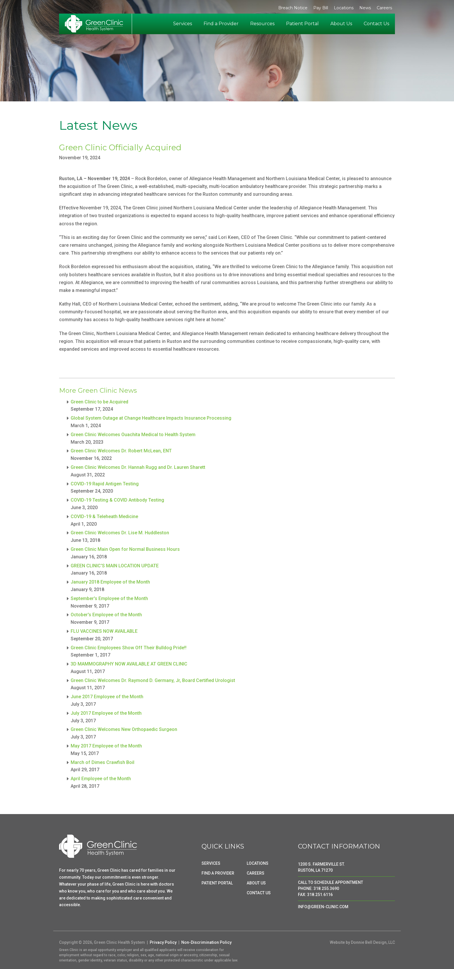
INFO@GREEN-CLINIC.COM (323, 906)
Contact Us (376, 23)
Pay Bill (320, 7)
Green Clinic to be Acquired (99, 402)
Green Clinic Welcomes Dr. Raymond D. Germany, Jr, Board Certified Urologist (153, 680)
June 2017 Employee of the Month (107, 696)
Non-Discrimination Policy (206, 942)
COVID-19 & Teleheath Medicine (104, 516)
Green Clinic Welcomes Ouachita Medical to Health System (133, 434)
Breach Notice (292, 7)
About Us (341, 23)
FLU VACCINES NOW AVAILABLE (104, 631)
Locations (344, 7)
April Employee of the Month (101, 778)
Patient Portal (302, 23)
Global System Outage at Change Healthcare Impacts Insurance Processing (151, 418)
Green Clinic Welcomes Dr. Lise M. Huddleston (120, 532)
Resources (262, 23)
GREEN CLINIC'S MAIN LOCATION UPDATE (115, 565)
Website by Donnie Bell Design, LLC (362, 942)
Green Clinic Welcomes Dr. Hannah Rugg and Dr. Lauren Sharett (138, 467)
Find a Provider (221, 23)
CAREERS (255, 873)
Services (182, 23)
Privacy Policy (163, 942)
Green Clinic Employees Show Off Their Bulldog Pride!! (128, 647)
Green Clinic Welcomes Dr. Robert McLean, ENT (121, 451)
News (365, 7)
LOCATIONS (257, 863)
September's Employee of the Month (109, 598)
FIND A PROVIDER (218, 873)
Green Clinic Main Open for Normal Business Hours (125, 549)
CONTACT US (259, 893)
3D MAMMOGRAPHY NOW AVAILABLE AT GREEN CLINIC (129, 664)
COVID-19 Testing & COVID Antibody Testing (117, 500)
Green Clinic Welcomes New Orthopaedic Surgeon (124, 729)
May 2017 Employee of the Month (106, 746)
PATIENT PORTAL (217, 883)
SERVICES (211, 863)
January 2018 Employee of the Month (110, 582)
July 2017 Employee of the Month (106, 713)
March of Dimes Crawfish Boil (102, 762)
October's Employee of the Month (106, 614)
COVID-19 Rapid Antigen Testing (105, 484)
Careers (384, 7)
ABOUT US (256, 883)
